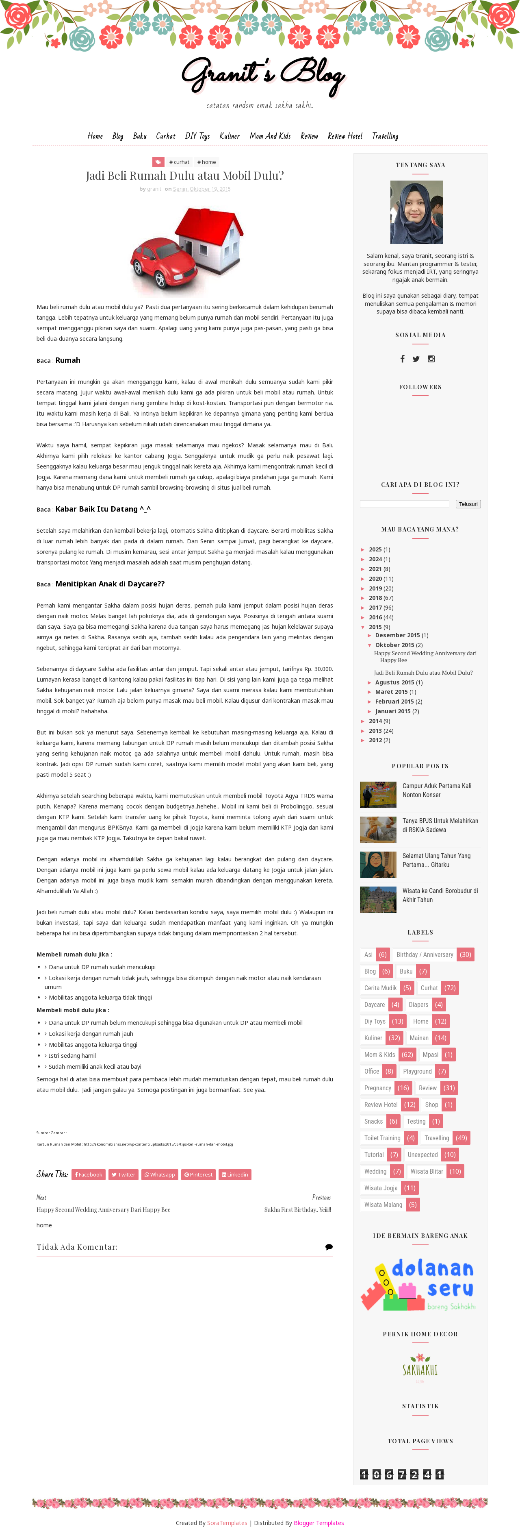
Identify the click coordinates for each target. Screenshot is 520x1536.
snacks (373, 1121)
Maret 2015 (392, 691)
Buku (140, 136)
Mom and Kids (270, 136)
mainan (419, 1038)
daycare (374, 1005)
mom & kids (379, 1055)
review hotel (381, 1105)
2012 (376, 740)
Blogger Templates (319, 1523)
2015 (376, 627)
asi (368, 955)
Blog (118, 136)
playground (417, 1071)
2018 (376, 597)
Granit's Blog (260, 75)
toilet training (382, 1138)
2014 (376, 721)
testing (416, 1121)
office (371, 1071)
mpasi (431, 1055)
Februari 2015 (395, 701)
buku (406, 971)
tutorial (374, 1155)
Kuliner (230, 136)
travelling (437, 1138)
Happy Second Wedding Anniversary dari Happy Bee (425, 656)
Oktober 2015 (395, 645)
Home (95, 136)
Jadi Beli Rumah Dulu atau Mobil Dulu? (423, 672)
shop (431, 1105)
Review (309, 136)
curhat (429, 988)
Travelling (385, 136)
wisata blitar (427, 1171)
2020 (376, 578)
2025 (376, 549)
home (421, 1021)
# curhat (179, 162)
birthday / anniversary (424, 955)
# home (206, 162)
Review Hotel (345, 136)
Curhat (166, 136)
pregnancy (377, 1088)
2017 (376, 607)
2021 (376, 569)
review (428, 1088)
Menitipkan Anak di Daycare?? (110, 583)
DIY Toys (197, 136)
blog (370, 971)
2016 (376, 617)
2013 (376, 730)
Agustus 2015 (395, 682)
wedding (375, 1171)
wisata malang (383, 1205)
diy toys (375, 1021)
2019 (376, 588)
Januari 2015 (393, 711)
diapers (419, 1005)
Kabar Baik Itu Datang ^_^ (103, 509)
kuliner (373, 1038)
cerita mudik (380, 988)
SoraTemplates (227, 1523)
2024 (376, 559)
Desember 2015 (398, 635)
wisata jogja (381, 1188)
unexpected (423, 1155)
